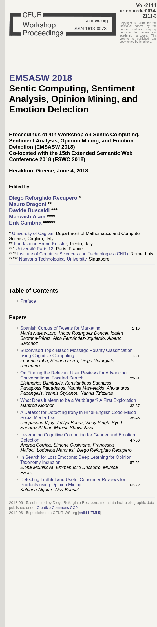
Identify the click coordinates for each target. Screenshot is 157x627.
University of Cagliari (33, 233)
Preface (28, 301)
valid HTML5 (89, 513)
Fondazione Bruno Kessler (40, 243)
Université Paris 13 (34, 248)
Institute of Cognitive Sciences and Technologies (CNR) (72, 253)
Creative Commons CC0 (57, 508)
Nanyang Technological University (53, 259)
